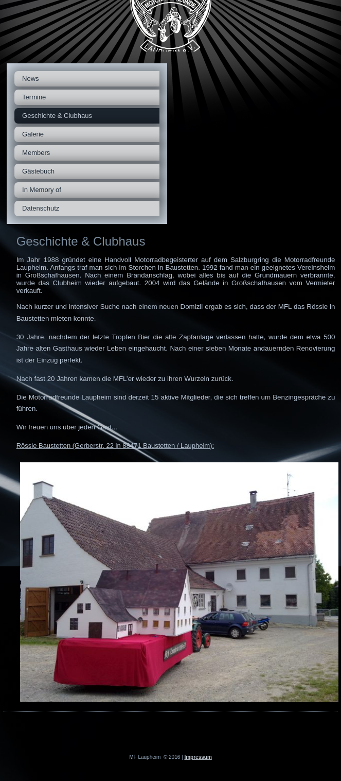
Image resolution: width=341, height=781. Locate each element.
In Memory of (41, 190)
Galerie (33, 134)
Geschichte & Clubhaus (57, 115)
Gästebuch (38, 171)
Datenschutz (40, 208)
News (30, 78)
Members (36, 153)
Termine (34, 97)
